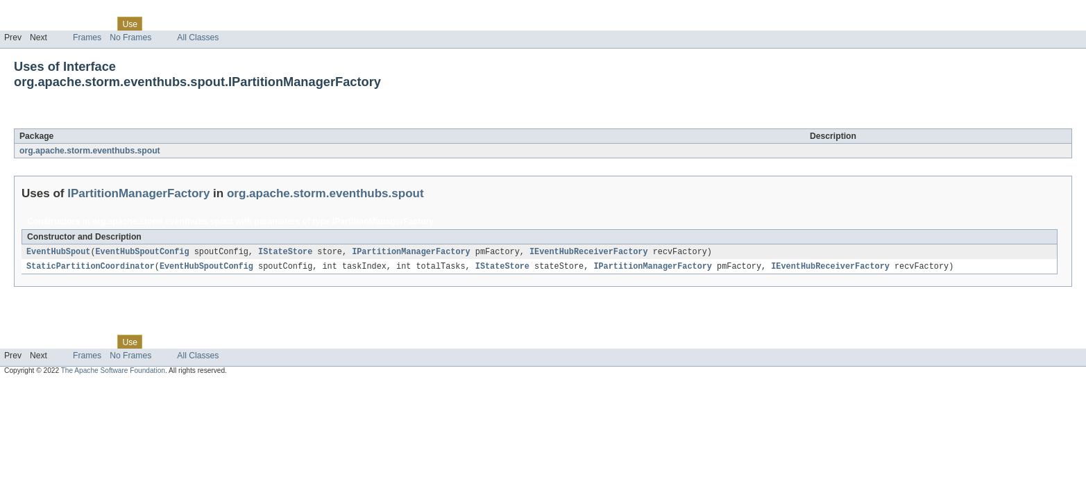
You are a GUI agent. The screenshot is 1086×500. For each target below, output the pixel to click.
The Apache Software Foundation (113, 372)
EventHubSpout (58, 252)
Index (237, 23)
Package (64, 23)
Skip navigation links (38, 12)
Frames (87, 37)
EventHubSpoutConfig (142, 252)
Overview (22, 23)
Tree (158, 23)
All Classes (198, 37)
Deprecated (197, 23)
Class (99, 23)
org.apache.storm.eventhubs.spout (89, 151)
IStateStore (285, 252)
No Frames (130, 37)
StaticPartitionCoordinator (90, 267)
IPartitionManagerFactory (146, 121)
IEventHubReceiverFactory (588, 252)
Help (264, 23)
